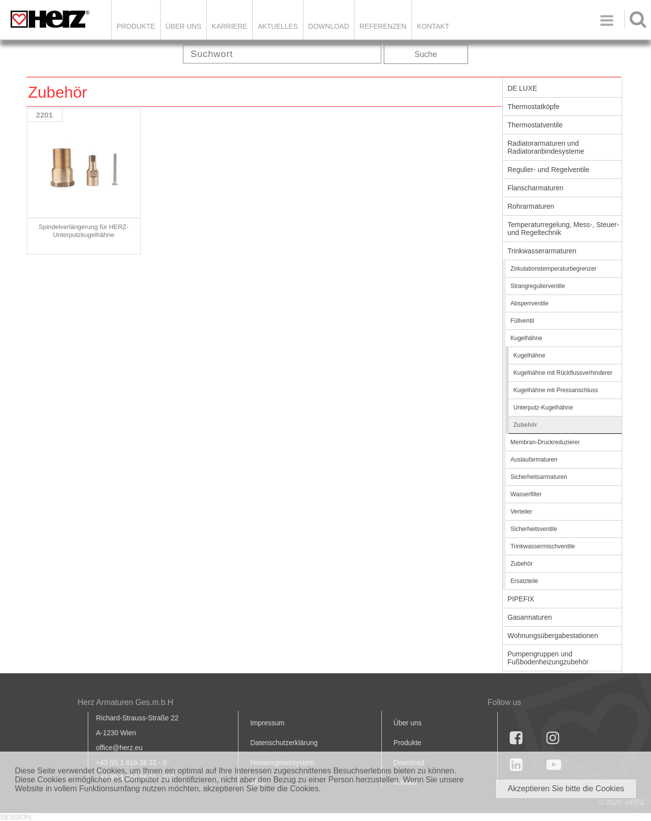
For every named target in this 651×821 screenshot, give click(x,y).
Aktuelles (278, 26)
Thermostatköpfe (534, 107)
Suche (425, 54)
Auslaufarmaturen (534, 459)
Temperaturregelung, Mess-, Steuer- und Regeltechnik (563, 228)
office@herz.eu (119, 748)
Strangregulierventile (538, 286)
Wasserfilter (526, 494)
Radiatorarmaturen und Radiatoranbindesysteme (546, 147)
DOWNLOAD (328, 26)
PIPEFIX (521, 599)
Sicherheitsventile (534, 529)
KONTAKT (433, 26)
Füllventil (522, 320)
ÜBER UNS (183, 26)
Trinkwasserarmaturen (542, 251)
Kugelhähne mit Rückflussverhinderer (563, 372)
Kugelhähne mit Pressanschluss (556, 390)
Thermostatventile (535, 125)
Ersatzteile (524, 581)
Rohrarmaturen (531, 206)
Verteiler (522, 511)
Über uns (408, 723)
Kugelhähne (526, 338)
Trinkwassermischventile (543, 546)
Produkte (136, 26)
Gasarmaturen (530, 617)
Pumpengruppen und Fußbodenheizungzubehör (548, 658)
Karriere (229, 26)
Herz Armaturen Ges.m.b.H (126, 702)
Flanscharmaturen (536, 188)
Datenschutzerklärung (284, 743)
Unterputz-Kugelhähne (543, 407)
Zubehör (525, 424)
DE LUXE (522, 88)
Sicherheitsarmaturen (539, 476)
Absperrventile (530, 303)
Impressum (267, 723)
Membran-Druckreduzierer (545, 442)
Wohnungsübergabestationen (553, 636)
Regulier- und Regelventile (549, 170)
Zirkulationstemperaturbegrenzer (553, 268)
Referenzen (383, 26)
